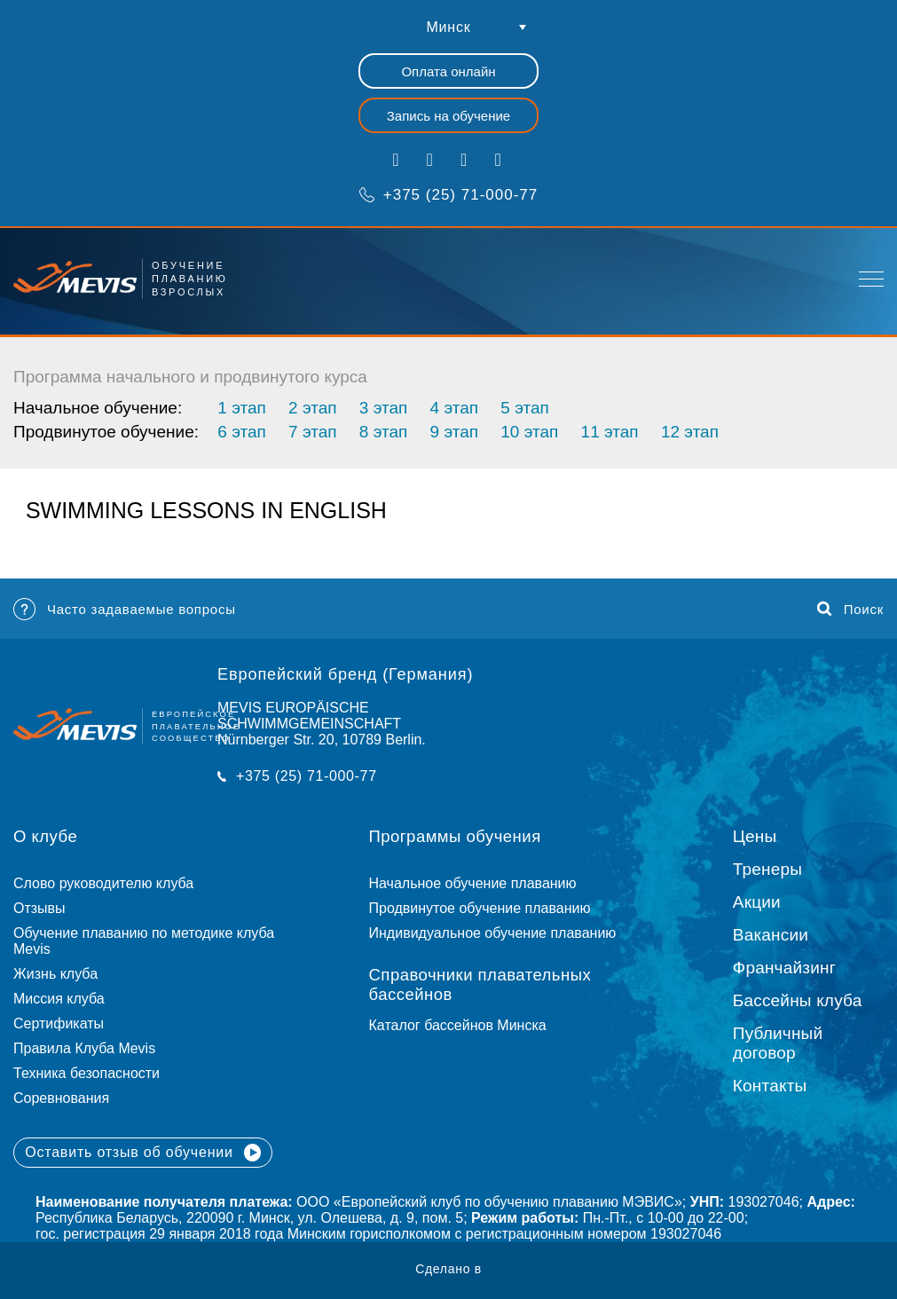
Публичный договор (777, 1043)
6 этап (241, 431)
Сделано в (448, 1269)
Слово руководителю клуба (103, 883)
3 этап (383, 407)
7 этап (312, 431)
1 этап (241, 407)
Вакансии (770, 934)
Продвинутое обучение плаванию (480, 908)
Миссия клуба (59, 998)
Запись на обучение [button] (448, 115)
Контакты (770, 1085)
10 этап (529, 431)
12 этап (690, 431)
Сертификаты (58, 1023)
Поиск (850, 609)
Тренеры (767, 869)
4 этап (454, 407)
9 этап (454, 431)
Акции (757, 902)
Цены (755, 836)
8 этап (383, 431)
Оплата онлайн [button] (448, 71)
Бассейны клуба (797, 1000)
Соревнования (61, 1098)
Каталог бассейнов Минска (458, 1025)
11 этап (610, 431)
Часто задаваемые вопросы (124, 609)
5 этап (524, 407)
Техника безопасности (86, 1073)
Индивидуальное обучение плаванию (493, 933)
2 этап (312, 407)
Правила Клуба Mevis (84, 1048)
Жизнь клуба (55, 973)
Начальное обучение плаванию (481, 883)
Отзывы (39, 908)
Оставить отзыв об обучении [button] (143, 1152)
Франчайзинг (784, 967)
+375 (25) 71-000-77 (448, 194)
